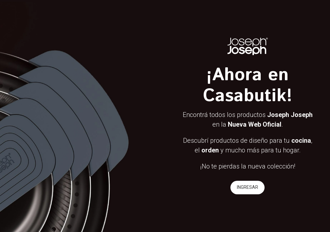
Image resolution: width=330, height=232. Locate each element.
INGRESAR (247, 187)
